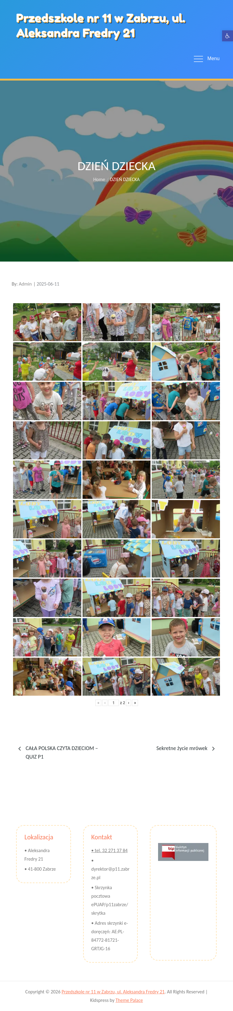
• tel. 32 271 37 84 (109, 850)
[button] (227, 35)
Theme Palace (129, 1000)
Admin (25, 284)
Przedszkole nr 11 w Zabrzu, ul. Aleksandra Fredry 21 (100, 25)
